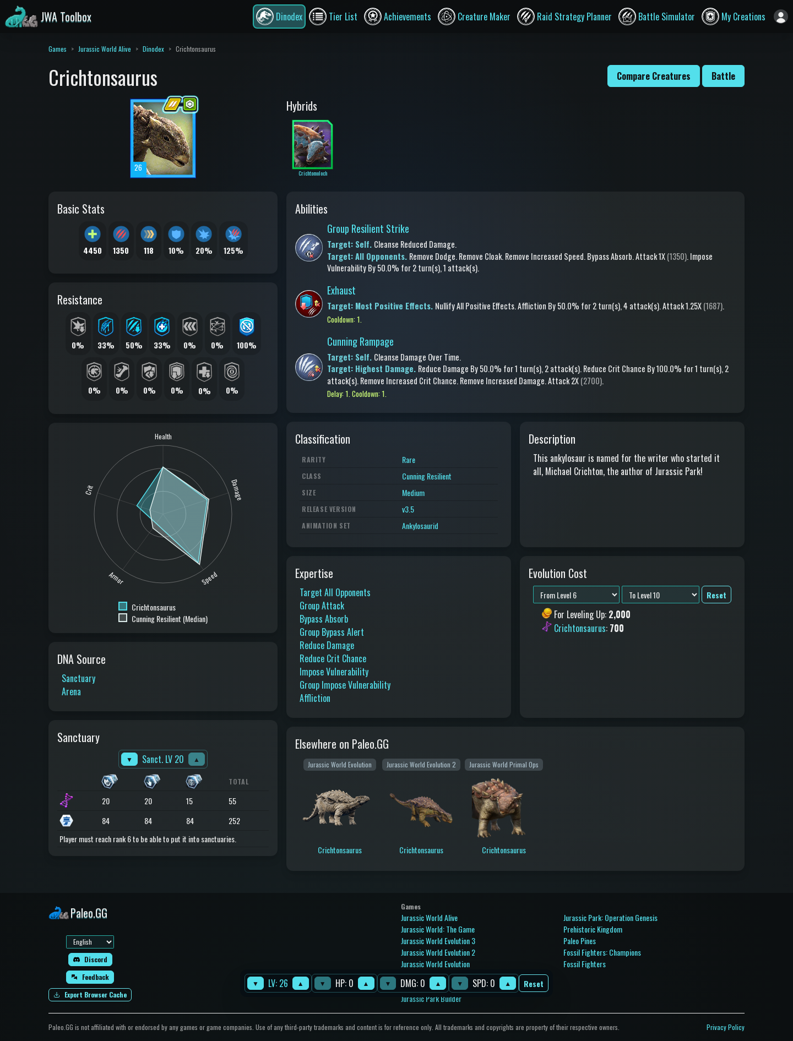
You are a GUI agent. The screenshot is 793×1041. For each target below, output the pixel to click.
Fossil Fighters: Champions (602, 952)
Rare (408, 459)
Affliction (315, 698)
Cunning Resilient (427, 476)
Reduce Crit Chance (333, 658)
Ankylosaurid (420, 525)
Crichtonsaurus (580, 628)
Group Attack (322, 605)
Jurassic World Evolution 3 (438, 940)
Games (57, 48)
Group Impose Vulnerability (345, 684)
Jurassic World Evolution (435, 963)
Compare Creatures (654, 76)
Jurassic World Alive (104, 48)
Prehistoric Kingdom (592, 929)
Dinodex (153, 48)
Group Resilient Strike (368, 228)
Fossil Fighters (584, 963)
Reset (534, 983)
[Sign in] (781, 16)
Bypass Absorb (324, 618)
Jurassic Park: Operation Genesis (610, 917)
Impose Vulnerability (334, 671)
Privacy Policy (726, 1027)
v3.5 (408, 509)
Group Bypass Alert (332, 632)
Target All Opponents (335, 592)
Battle (723, 76)
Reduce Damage (327, 645)
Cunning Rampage (360, 341)
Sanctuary (78, 678)
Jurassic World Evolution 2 (438, 952)
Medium (413, 492)
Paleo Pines (579, 940)
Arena (71, 691)
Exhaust (341, 290)
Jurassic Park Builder (431, 998)
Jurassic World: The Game (438, 929)
